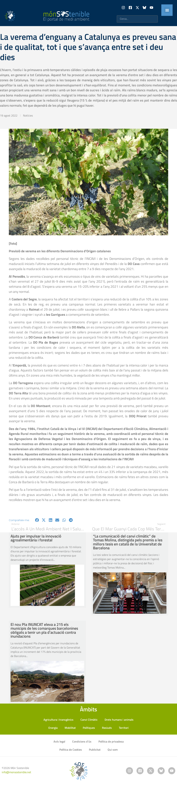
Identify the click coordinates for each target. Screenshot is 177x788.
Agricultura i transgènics (58, 719)
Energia (53, 728)
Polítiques (89, 728)
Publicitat (95, 749)
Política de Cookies (70, 749)
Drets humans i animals (119, 719)
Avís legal (59, 741)
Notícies (28, 115)
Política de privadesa (111, 741)
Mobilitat (70, 728)
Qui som (113, 749)
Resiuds (107, 728)
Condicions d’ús (81, 741)
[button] (167, 10)
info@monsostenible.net (16, 772)
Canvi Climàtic (89, 719)
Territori (124, 728)
